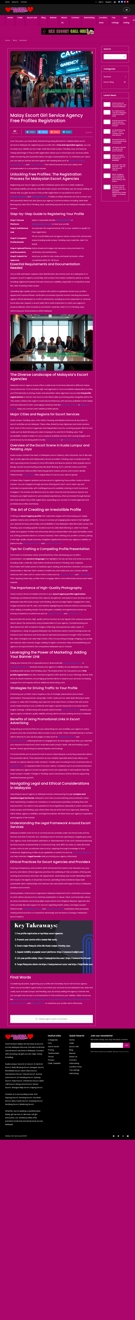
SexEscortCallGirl (76, 160)
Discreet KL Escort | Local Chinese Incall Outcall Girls (119, 141)
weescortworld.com (71, 709)
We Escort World (53, 440)
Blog (15, 40)
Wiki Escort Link (74, 613)
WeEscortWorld (37, 164)
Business (23, 40)
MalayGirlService (17, 164)
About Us (15, 2)
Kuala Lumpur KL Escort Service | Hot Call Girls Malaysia (119, 104)
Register (109, 2)
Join (126, 1045)
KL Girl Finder (28, 474)
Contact (24, 2)
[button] (115, 2)
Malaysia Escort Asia (72, 440)
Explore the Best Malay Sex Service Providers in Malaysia (118, 157)
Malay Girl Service (55, 613)
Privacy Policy (124, 1052)
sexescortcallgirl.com (72, 663)
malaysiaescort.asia (66, 737)
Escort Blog (109, 82)
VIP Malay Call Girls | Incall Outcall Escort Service (119, 149)
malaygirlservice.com (19, 667)
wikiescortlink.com (18, 740)
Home (7, 2)
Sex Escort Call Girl (69, 405)
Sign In (101, 2)
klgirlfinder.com (17, 766)
